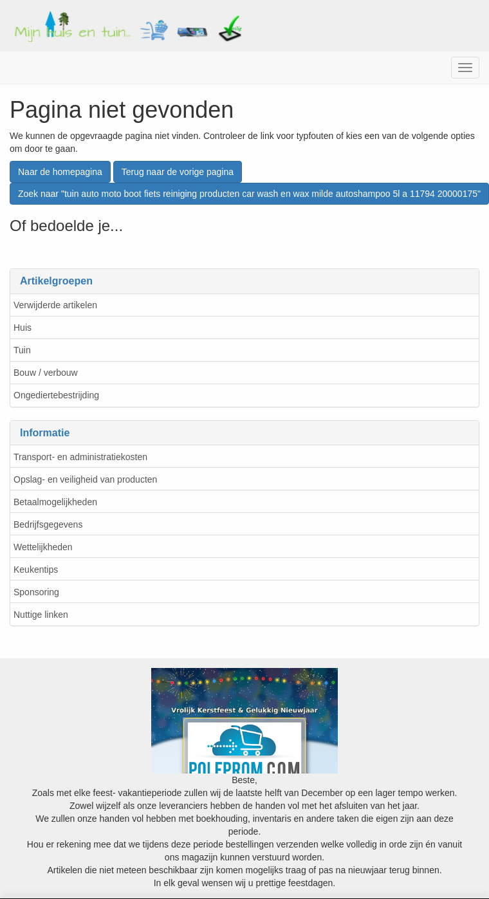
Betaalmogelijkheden (55, 502)
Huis (23, 327)
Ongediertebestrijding (56, 395)
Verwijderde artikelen (55, 305)
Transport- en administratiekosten (80, 457)
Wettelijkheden (43, 547)
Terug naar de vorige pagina (178, 172)
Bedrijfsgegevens (48, 524)
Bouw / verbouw (46, 372)
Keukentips (36, 569)
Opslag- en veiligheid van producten (85, 479)
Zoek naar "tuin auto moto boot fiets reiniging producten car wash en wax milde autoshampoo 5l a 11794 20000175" (249, 194)
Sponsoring (36, 592)
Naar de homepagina (60, 172)
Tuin (22, 350)
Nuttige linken (41, 614)
